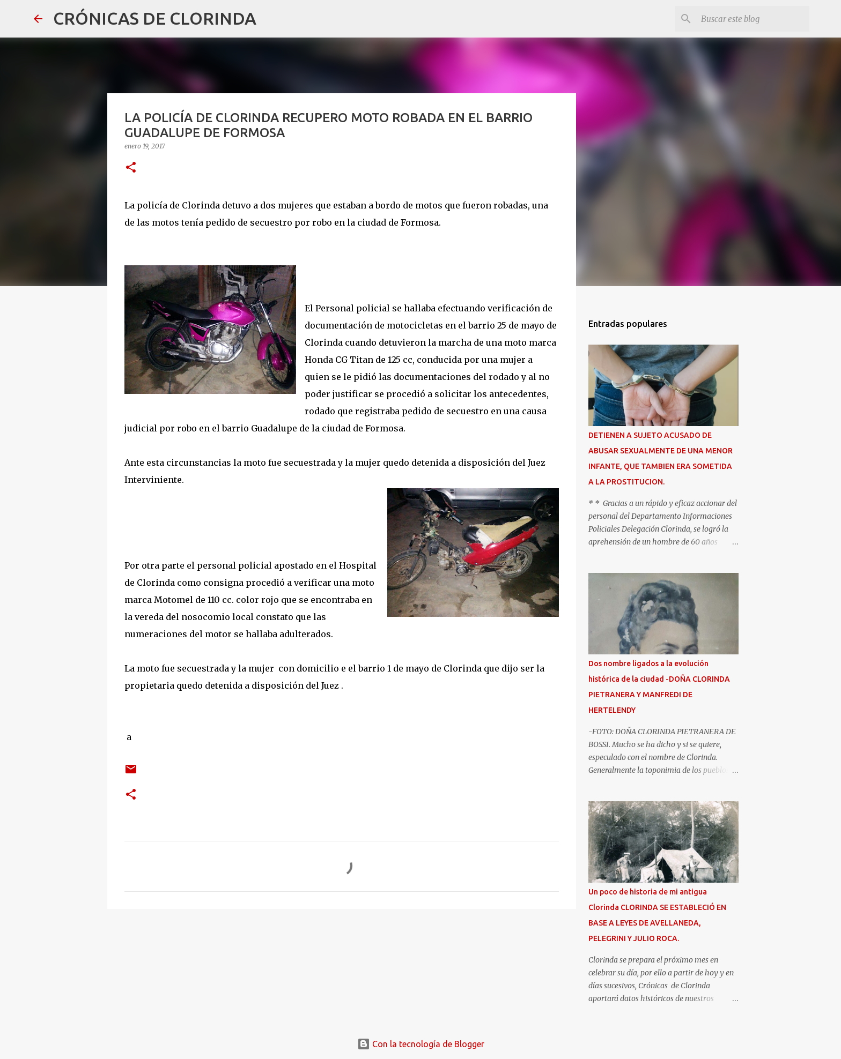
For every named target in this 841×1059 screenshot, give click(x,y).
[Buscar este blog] (753, 19)
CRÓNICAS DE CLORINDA (154, 18)
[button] (130, 168)
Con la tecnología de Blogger (420, 1044)
